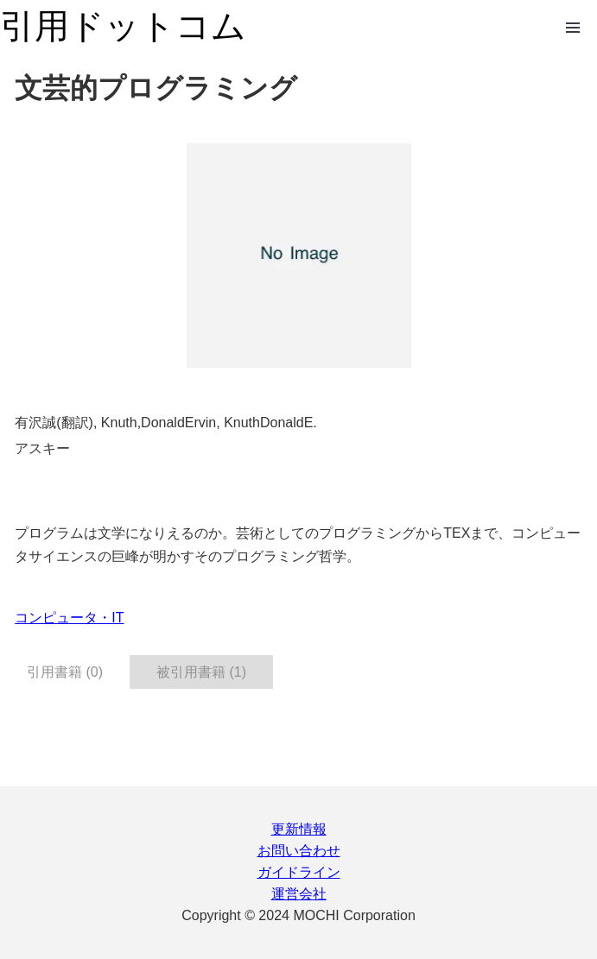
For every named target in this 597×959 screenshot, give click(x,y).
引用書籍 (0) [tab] (65, 672)
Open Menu (573, 27)
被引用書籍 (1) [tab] (201, 672)
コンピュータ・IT (69, 617)
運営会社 (299, 893)
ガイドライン (298, 872)
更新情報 (299, 829)
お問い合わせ (298, 850)
